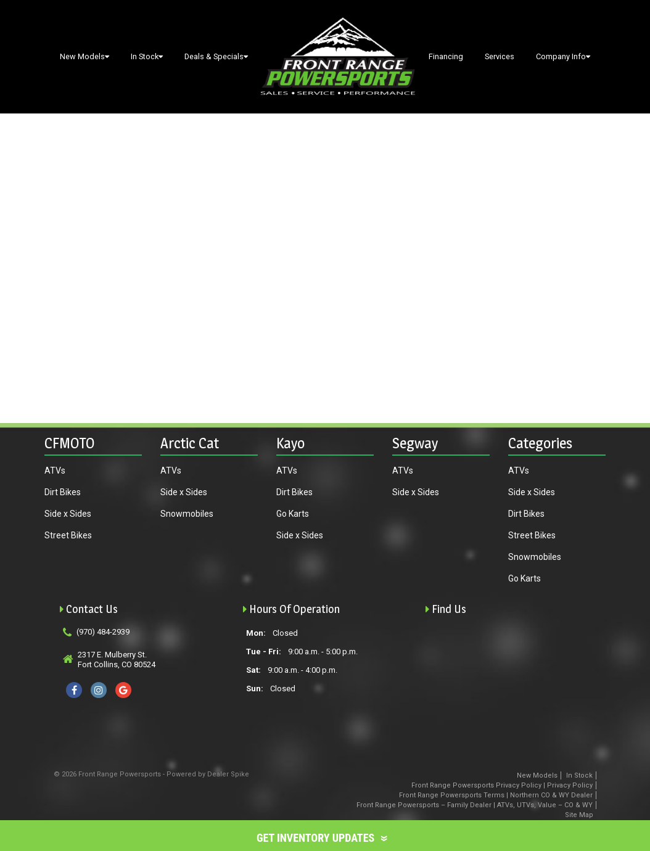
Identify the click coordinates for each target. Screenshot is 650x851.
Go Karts (292, 514)
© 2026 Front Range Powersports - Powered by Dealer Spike (151, 774)
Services (499, 56)
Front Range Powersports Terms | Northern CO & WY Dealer (496, 795)
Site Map (579, 815)
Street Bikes (68, 535)
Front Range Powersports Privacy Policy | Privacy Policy (502, 785)
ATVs (54, 470)
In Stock (147, 56)
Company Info (563, 56)
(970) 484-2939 (103, 631)
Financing (446, 56)
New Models (84, 56)
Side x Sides (67, 514)
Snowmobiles (186, 514)
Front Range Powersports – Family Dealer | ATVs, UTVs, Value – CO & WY (474, 805)
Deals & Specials (216, 56)
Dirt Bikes (62, 492)
